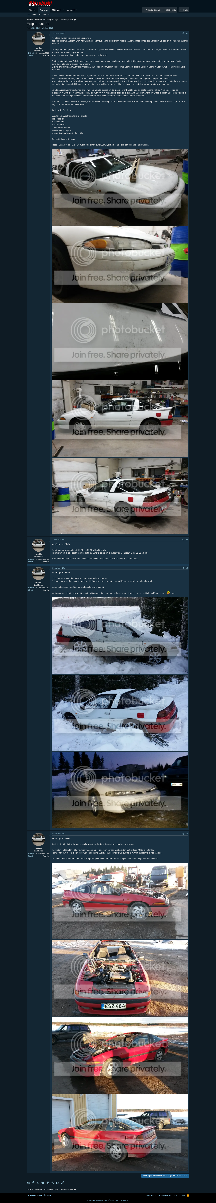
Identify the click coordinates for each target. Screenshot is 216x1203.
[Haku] (184, 9)
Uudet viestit (32, 14)
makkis (32, 28)
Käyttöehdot (151, 1195)
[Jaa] (183, 33)
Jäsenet (71, 10)
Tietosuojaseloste (165, 1195)
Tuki (175, 1195)
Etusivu (32, 10)
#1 (187, 33)
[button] (63, 10)
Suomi (47, 1195)
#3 (187, 568)
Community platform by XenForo (108, 1200)
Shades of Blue (34, 1195)
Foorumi (44, 10)
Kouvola (46, 55)
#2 (187, 540)
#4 (187, 834)
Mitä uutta (56, 10)
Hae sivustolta (44, 14)
